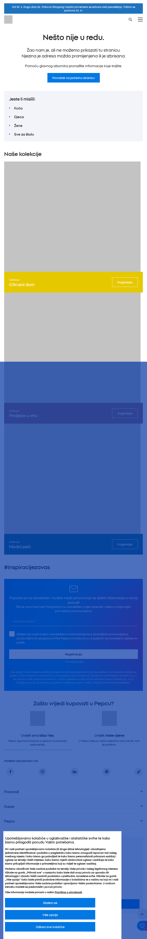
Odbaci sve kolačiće (50, 927)
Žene (18, 125)
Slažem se (50, 903)
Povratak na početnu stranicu (73, 78)
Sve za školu (24, 134)
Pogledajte (125, 282)
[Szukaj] (130, 19)
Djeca (19, 116)
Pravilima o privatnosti (68, 892)
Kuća (18, 108)
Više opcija (50, 915)
